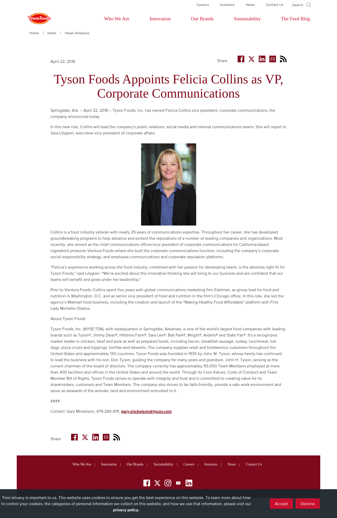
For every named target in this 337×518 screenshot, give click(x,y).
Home (34, 33)
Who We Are (116, 18)
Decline (308, 503)
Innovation (160, 18)
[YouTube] (178, 484)
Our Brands (202, 18)
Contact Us (274, 5)
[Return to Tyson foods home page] (35, 19)
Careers (202, 5)
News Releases (77, 33)
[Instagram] (168, 484)
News (250, 5)
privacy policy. (126, 509)
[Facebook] (146, 484)
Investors (227, 5)
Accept (281, 503)
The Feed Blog (295, 18)
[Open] (301, 5)
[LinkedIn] (189, 484)
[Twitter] (157, 483)
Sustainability (247, 18)
